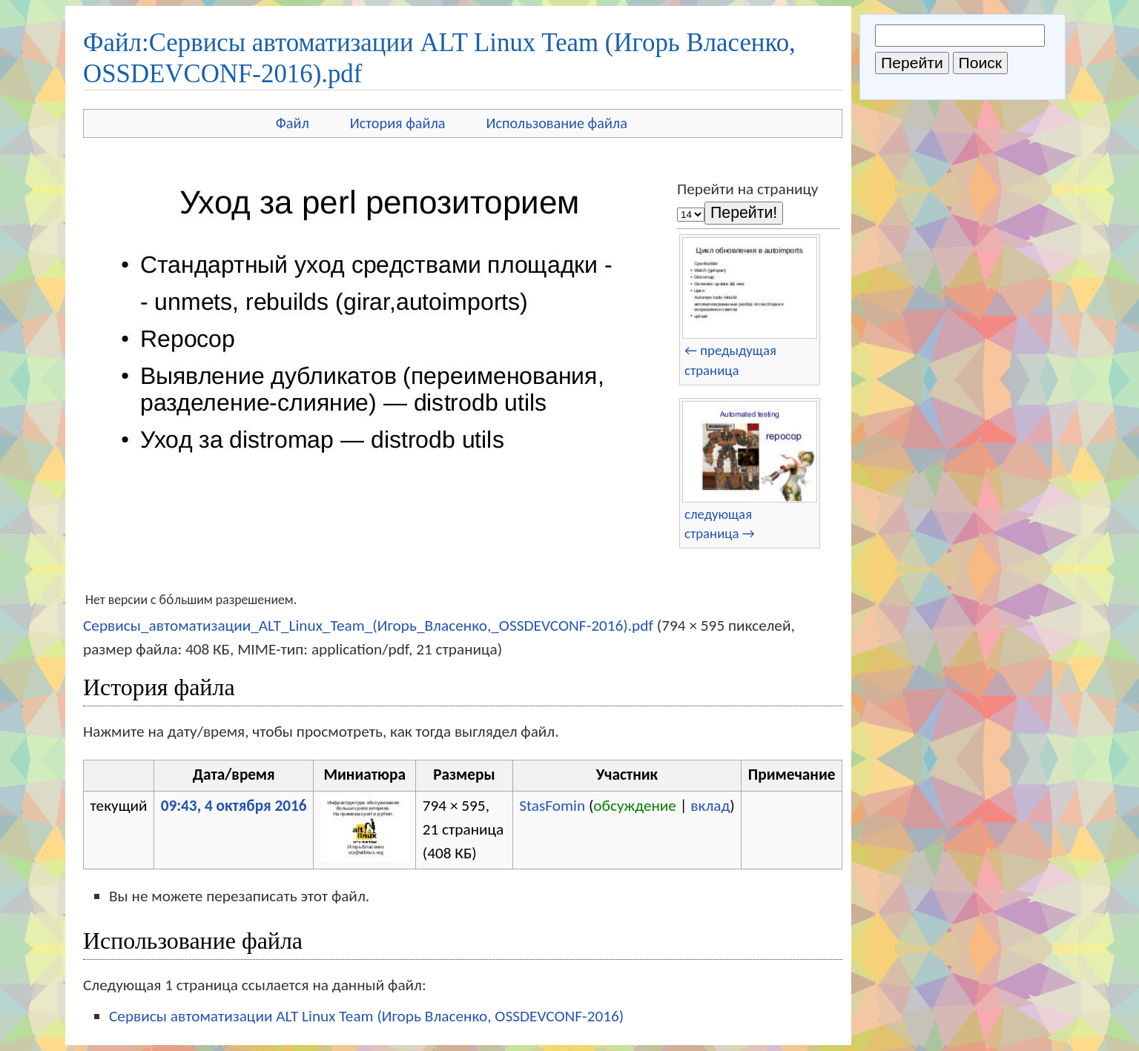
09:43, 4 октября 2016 (234, 805)
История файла (398, 123)
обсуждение (634, 805)
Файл (292, 123)
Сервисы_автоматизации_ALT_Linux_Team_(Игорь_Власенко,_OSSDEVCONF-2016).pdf (368, 625)
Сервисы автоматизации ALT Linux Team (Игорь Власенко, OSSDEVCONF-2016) (366, 1016)
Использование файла (556, 123)
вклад (710, 805)
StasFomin (552, 805)
